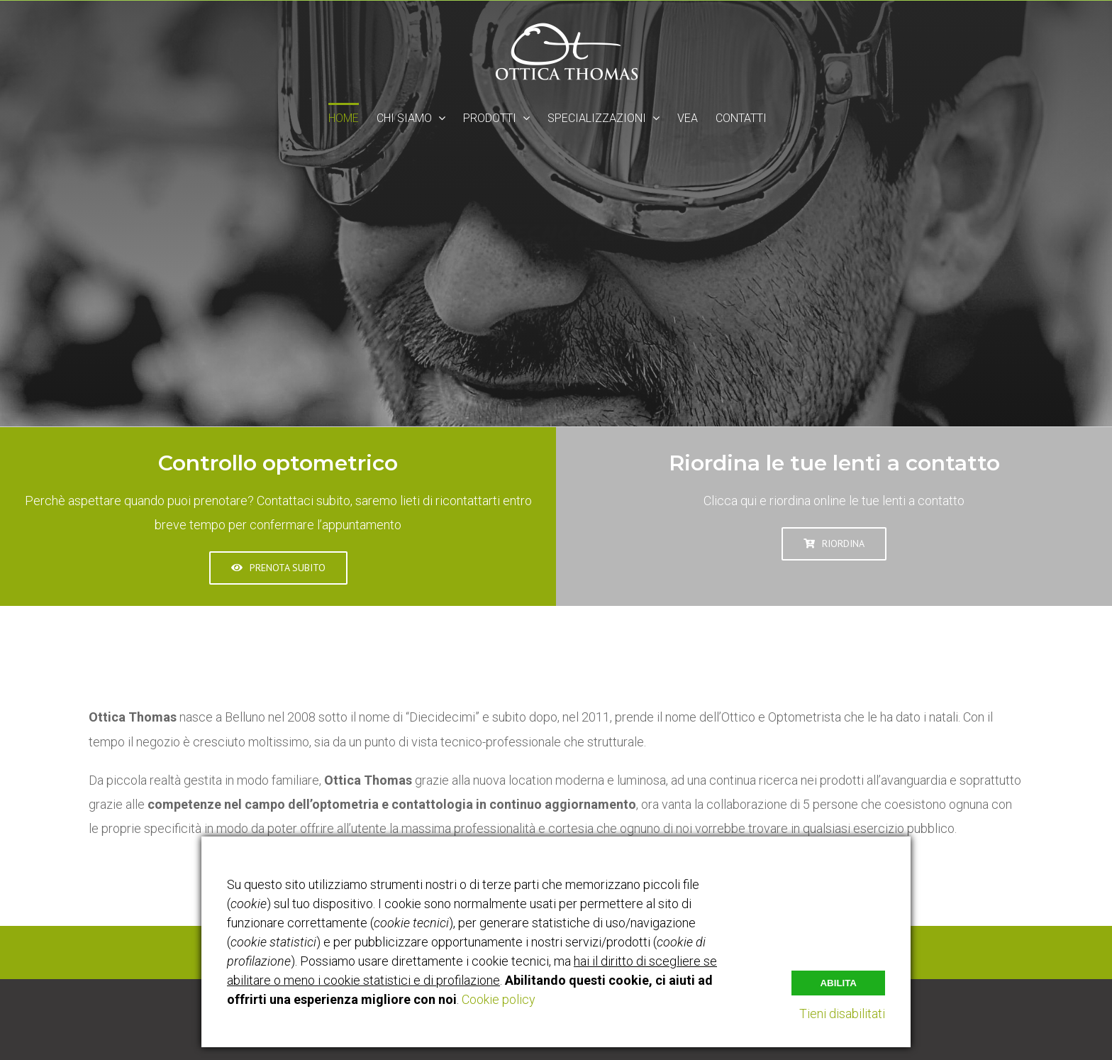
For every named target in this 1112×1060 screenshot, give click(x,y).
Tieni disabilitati (842, 1013)
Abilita (838, 983)
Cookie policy (498, 999)
